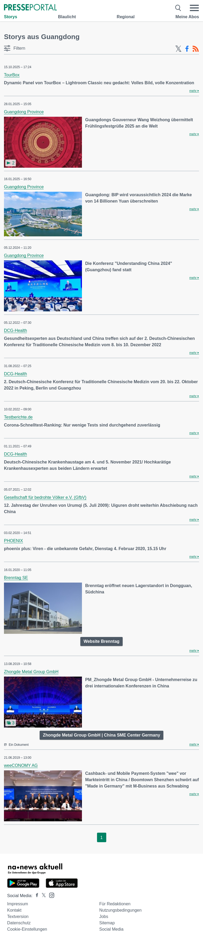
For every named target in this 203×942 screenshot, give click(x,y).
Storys (10, 17)
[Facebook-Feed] (187, 49)
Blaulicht (67, 17)
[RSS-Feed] (195, 49)
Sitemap (107, 923)
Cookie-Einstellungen (27, 929)
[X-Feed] (178, 49)
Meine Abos (187, 17)
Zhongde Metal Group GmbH (31, 671)
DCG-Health (15, 330)
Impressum (17, 904)
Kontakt (14, 910)
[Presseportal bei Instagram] (50, 895)
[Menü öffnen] (194, 8)
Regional (126, 17)
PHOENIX (13, 540)
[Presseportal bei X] (42, 895)
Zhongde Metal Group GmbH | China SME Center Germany (101, 735)
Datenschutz (19, 923)
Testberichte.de (18, 417)
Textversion (18, 916)
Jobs (103, 916)
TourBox (12, 75)
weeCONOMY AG (21, 765)
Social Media (111, 929)
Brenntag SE (16, 577)
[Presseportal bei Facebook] (35, 895)
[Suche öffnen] (178, 8)
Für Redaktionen (114, 904)
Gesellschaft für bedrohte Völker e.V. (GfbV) (45, 497)
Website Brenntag (101, 641)
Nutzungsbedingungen (120, 910)
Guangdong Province (24, 112)
